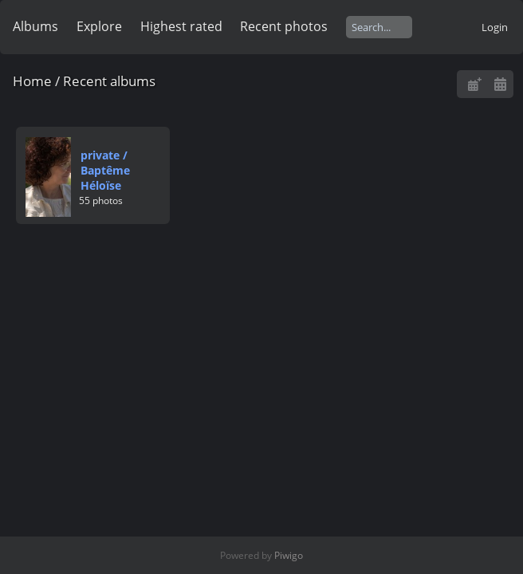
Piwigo (288, 555)
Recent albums (109, 81)
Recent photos (284, 26)
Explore (99, 26)
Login (495, 27)
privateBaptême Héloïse (105, 170)
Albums (35, 26)
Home (32, 81)
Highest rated (181, 26)
